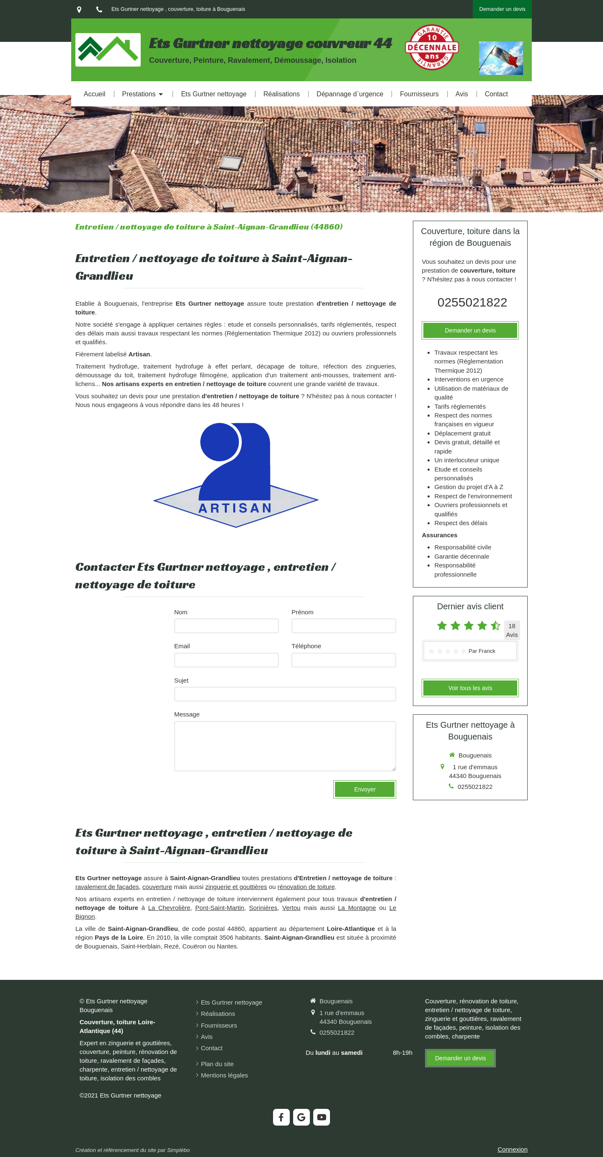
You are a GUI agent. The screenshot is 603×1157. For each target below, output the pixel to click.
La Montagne (357, 907)
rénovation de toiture (306, 886)
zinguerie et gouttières (236, 886)
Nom (181, 612)
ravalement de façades (107, 886)
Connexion (512, 1149)
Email (182, 645)
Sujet (181, 680)
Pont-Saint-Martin (219, 907)
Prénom (302, 612)
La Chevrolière (169, 907)
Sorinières (263, 907)
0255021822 (473, 302)
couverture (157, 886)
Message (187, 714)
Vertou (291, 907)
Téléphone (306, 645)
